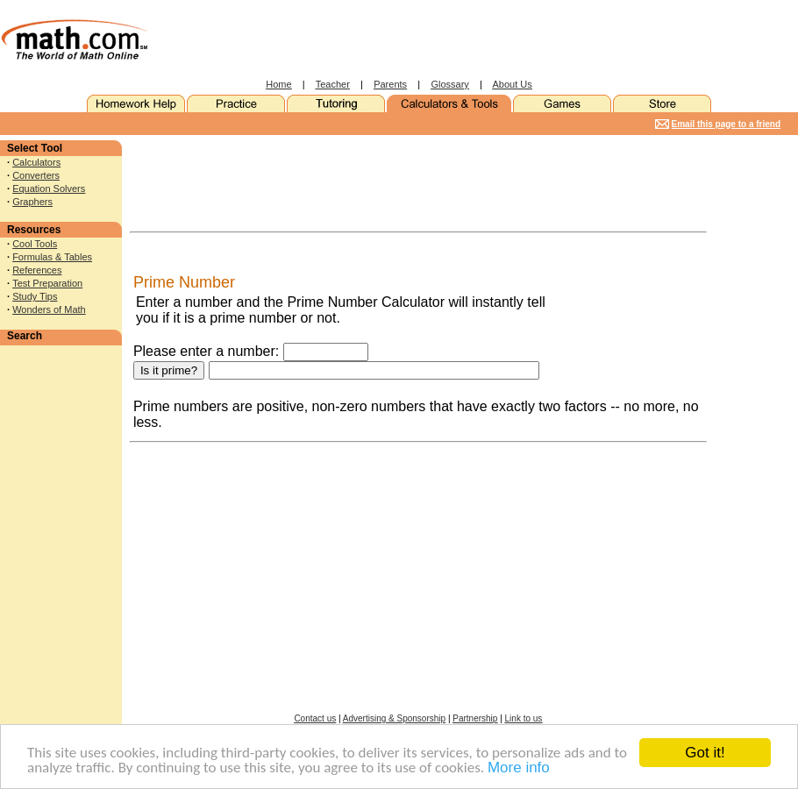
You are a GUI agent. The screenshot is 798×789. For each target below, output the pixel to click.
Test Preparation (47, 283)
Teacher (333, 84)
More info (519, 768)
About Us (512, 84)
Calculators (36, 162)
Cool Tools (34, 243)
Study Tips (34, 296)
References (36, 270)
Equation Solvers (48, 188)
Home (278, 84)
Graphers (32, 201)
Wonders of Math (49, 309)
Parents (390, 84)
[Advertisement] (470, 39)
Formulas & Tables (52, 257)
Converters (36, 175)
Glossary (449, 84)
